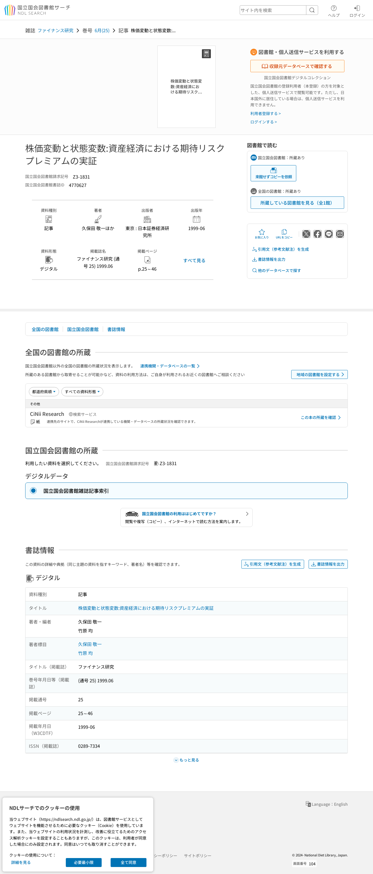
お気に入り (262, 234)
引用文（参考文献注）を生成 (280, 249)
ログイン (357, 10)
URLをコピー (284, 234)
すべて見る (194, 260)
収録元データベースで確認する (297, 66)
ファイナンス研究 (55, 30)
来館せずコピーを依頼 (273, 173)
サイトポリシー (197, 855)
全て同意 (128, 862)
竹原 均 (85, 653)
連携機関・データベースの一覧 (171, 366)
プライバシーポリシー (157, 855)
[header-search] (279, 10)
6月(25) (102, 30)
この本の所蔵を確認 (322, 417)
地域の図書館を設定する (321, 374)
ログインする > (263, 122)
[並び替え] (44, 391)
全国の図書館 (45, 329)
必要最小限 (84, 862)
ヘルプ (334, 10)
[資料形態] (82, 391)
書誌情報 (116, 329)
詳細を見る (21, 862)
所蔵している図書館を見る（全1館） (297, 202)
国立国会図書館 (83, 329)
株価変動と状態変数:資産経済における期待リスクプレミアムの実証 (146, 607)
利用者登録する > (265, 113)
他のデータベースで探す (276, 270)
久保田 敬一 (90, 644)
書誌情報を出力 (268, 259)
